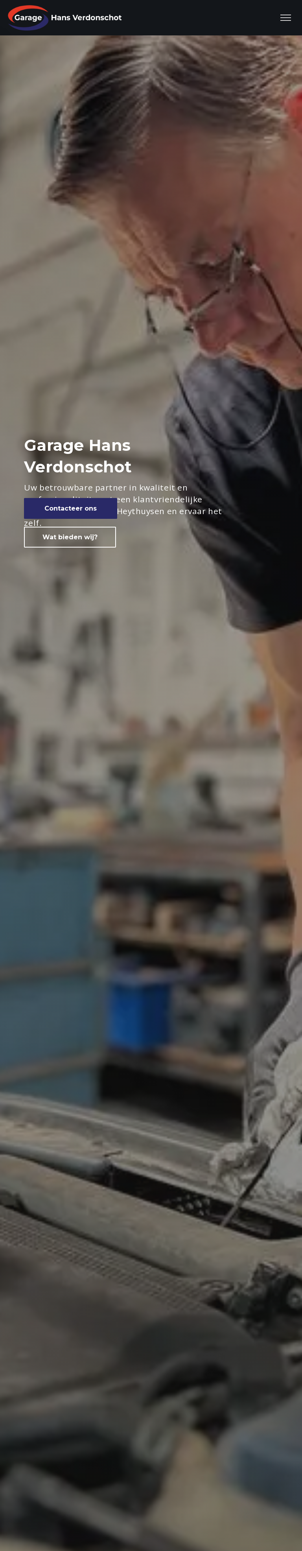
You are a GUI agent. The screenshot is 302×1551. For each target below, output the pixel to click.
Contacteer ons (70, 508)
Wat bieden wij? (70, 537)
